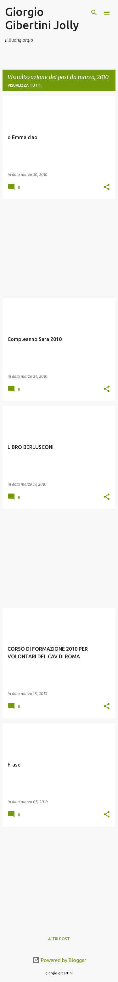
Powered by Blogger (59, 960)
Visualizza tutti (25, 85)
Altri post (59, 939)
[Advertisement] (59, 248)
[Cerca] (94, 12)
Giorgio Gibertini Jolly (42, 18)
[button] (106, 187)
